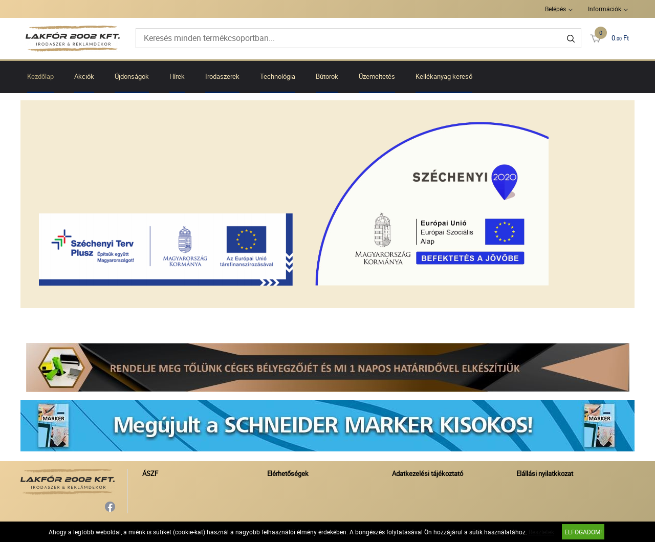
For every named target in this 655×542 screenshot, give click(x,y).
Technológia (277, 76)
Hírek (177, 76)
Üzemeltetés (377, 76)
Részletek (541, 532)
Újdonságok (132, 76)
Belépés (555, 9)
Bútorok (327, 76)
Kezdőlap (40, 76)
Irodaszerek (222, 76)
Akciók (84, 76)
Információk (604, 9)
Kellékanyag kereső (444, 76)
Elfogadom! (583, 532)
